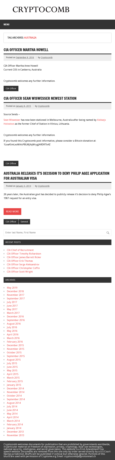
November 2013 (15, 435)
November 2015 (15, 349)
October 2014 (14, 395)
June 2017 (12, 305)
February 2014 (15, 424)
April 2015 (12, 374)
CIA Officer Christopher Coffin (23, 268)
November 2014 (15, 392)
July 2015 (12, 363)
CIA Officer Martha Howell (26, 49)
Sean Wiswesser (12, 119)
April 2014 (12, 417)
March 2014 (13, 421)
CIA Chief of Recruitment (20, 250)
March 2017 (13, 313)
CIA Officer (11, 88)
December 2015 (15, 345)
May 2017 (12, 309)
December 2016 (15, 316)
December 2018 (15, 291)
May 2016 (12, 331)
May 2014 (12, 413)
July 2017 (12, 302)
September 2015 (16, 356)
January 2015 (14, 385)
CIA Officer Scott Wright (20, 271)
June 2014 (12, 410)
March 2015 (13, 377)
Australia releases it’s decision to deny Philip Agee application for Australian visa (56, 176)
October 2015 (14, 352)
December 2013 (15, 431)
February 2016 (15, 341)
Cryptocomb (47, 57)
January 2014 (14, 428)
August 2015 (14, 359)
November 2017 (15, 295)
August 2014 (14, 403)
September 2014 (16, 399)
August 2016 (14, 323)
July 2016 (12, 327)
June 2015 (12, 367)
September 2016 (16, 320)
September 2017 (16, 298)
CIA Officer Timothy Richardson (24, 253)
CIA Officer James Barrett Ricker (24, 257)
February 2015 (15, 381)
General (24, 221)
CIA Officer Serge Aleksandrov (23, 264)
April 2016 (12, 334)
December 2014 (15, 388)
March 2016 (13, 338)
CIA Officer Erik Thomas (20, 260)
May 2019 (12, 287)
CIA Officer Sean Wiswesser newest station (40, 98)
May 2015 (12, 370)
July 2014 (12, 406)
